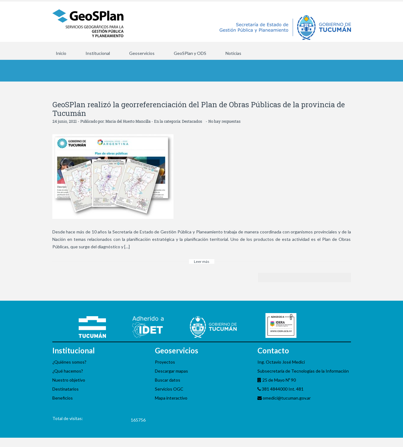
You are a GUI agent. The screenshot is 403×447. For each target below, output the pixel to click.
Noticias (233, 53)
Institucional (97, 53)
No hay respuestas (224, 121)
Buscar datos (167, 380)
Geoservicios (142, 53)
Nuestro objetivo (68, 380)
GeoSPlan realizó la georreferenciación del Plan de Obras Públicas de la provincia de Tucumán (198, 109)
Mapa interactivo (171, 398)
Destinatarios (65, 389)
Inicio (61, 53)
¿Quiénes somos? (69, 362)
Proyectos (165, 362)
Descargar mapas (171, 371)
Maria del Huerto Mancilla (128, 121)
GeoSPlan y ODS (190, 53)
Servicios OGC (169, 389)
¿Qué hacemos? (67, 371)
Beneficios (62, 398)
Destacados (192, 121)
